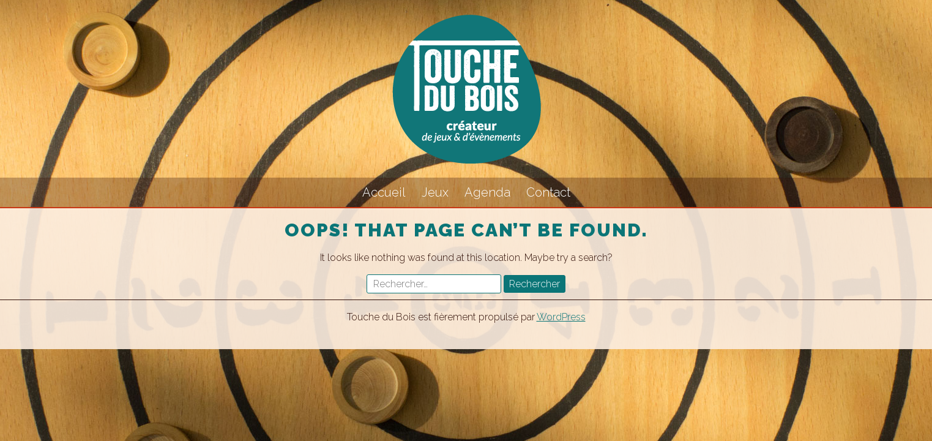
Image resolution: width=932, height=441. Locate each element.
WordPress (561, 317)
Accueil (384, 192)
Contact (548, 192)
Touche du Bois (466, 88)
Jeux (435, 192)
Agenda (487, 192)
